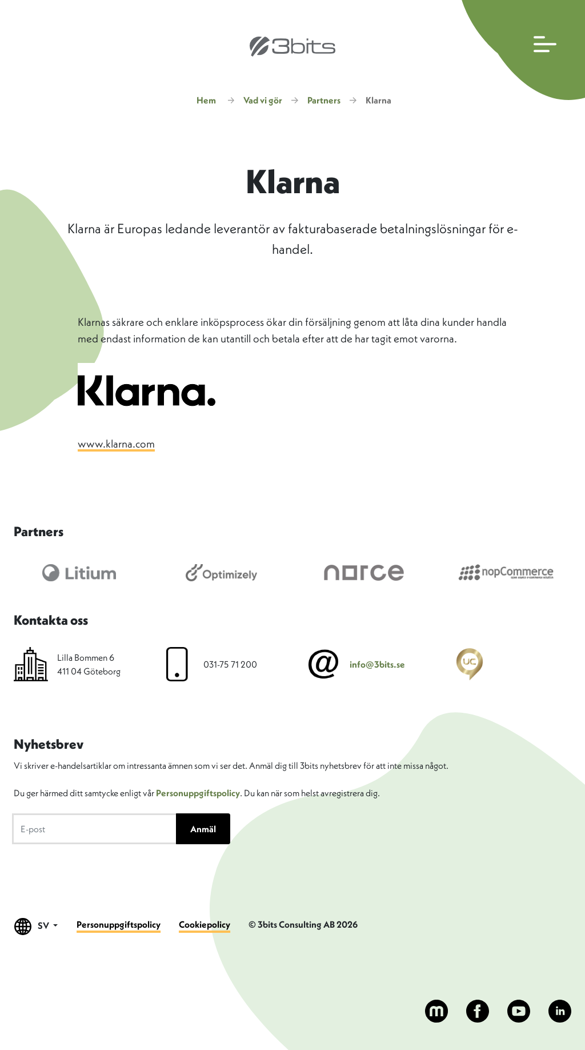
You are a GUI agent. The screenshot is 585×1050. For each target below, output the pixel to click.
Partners (323, 100)
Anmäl (203, 829)
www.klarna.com (116, 443)
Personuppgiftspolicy (198, 793)
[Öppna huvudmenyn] (520, 50)
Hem (206, 100)
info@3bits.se (377, 664)
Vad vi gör (262, 100)
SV (36, 926)
